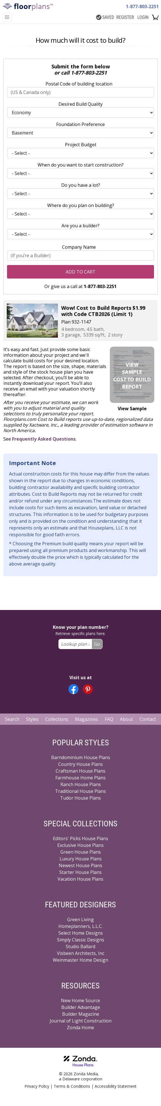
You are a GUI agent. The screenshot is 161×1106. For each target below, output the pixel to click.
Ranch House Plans (80, 784)
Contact (148, 719)
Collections (56, 719)
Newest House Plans (80, 865)
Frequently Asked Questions (44, 439)
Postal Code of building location (79, 84)
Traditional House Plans (80, 791)
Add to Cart (81, 272)
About (126, 719)
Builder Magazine (80, 1014)
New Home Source (80, 1000)
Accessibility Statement (116, 1086)
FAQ (109, 719)
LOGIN (143, 17)
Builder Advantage (80, 1007)
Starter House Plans (80, 872)
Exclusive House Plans (80, 845)
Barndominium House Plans (80, 757)
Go (97, 644)
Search (12, 719)
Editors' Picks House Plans (80, 838)
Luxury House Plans (81, 859)
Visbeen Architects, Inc (80, 953)
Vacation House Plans (80, 879)
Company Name (79, 247)
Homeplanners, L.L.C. (80, 926)
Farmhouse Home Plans (80, 778)
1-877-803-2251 (142, 6)
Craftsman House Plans (80, 771)
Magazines (86, 719)
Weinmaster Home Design (80, 960)
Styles (32, 719)
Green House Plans (80, 852)
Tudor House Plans (80, 798)
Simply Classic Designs (80, 940)
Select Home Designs (80, 933)
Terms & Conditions (72, 1086)
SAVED (105, 17)
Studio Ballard (80, 946)
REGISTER (125, 17)
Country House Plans (80, 764)
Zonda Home (80, 1027)
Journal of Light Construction (81, 1021)
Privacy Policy (36, 1086)
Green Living (80, 919)
